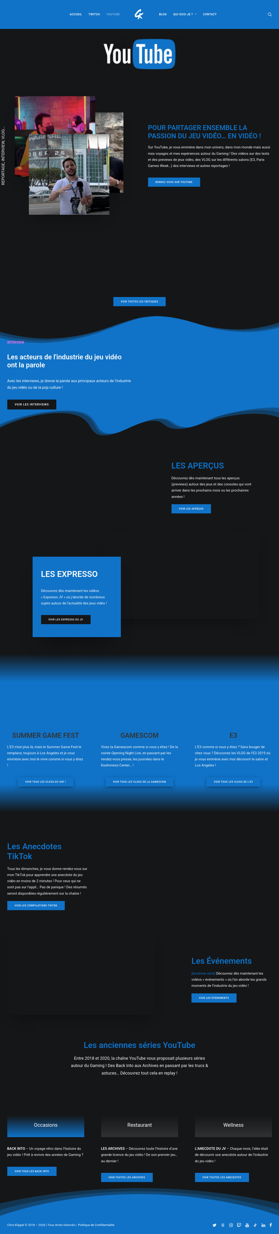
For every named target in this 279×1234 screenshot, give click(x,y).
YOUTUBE (113, 14)
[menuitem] (75, 14)
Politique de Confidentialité (96, 1224)
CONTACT (210, 14)
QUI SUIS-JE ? (185, 14)
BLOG (163, 14)
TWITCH (94, 14)
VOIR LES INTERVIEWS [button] (32, 404)
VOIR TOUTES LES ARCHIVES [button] (127, 1177)
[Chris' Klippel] (139, 14)
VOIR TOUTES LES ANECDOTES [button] (222, 1177)
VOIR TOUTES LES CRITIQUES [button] (139, 301)
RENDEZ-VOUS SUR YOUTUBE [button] (174, 182)
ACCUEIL (76, 14)
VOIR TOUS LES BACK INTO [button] (32, 1171)
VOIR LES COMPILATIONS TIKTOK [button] (36, 905)
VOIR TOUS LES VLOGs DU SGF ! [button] (45, 782)
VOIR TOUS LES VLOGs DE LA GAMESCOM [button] (139, 782)
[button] (270, 14)
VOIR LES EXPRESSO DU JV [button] (66, 619)
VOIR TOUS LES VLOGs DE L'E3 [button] (233, 782)
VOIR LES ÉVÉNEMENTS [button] (214, 998)
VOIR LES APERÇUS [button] (191, 509)
